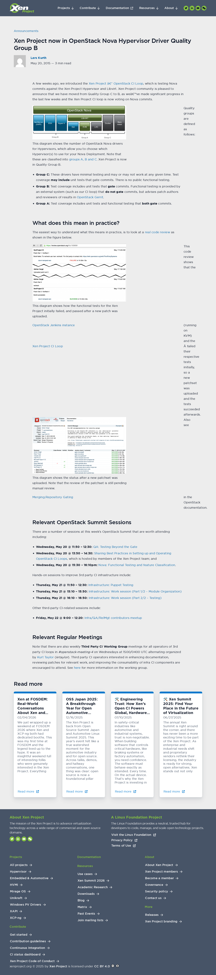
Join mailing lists (91, 920)
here (77, 668)
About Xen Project (159, 865)
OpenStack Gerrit (90, 197)
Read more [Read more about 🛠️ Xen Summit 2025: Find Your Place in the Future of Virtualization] (174, 791)
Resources (147, 8)
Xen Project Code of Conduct (32, 961)
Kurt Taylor (45, 657)
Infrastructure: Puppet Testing (110, 585)
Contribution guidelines (28, 941)
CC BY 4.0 (102, 966)
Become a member (159, 878)
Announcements (26, 31)
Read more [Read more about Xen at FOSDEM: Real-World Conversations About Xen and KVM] (28, 791)
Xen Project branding (161, 921)
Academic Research (93, 887)
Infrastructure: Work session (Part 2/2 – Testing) (125, 598)
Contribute (88, 8)
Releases (152, 915)
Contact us (153, 898)
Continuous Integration (27, 948)
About (169, 8)
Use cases (85, 874)
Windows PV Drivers (25, 905)
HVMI (14, 885)
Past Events (86, 914)
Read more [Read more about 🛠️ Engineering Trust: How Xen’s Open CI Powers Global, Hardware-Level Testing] (125, 791)
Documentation (117, 8)
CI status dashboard (25, 954)
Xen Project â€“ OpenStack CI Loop (116, 83)
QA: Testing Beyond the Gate (115, 547)
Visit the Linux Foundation (133, 835)
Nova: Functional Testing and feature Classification (136, 565)
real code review (157, 232)
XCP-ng (15, 918)
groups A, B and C (83, 159)
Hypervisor (18, 871)
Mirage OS (18, 891)
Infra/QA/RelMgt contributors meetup (113, 618)
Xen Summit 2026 (91, 880)
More (148, 907)
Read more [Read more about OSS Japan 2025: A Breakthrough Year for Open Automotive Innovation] (77, 791)
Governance (154, 885)
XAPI (14, 911)
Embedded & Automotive (29, 878)
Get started (18, 935)
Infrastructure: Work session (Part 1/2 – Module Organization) (135, 591)
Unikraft (16, 898)
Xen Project (58, 966)
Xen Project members (161, 871)
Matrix (82, 907)
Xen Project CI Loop (47, 346)
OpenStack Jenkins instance (53, 325)
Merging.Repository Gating (52, 497)
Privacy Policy (124, 840)
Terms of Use (123, 845)
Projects (64, 8)
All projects (19, 865)
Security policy (156, 891)
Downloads (86, 894)
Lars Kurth (38, 58)
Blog (81, 900)
